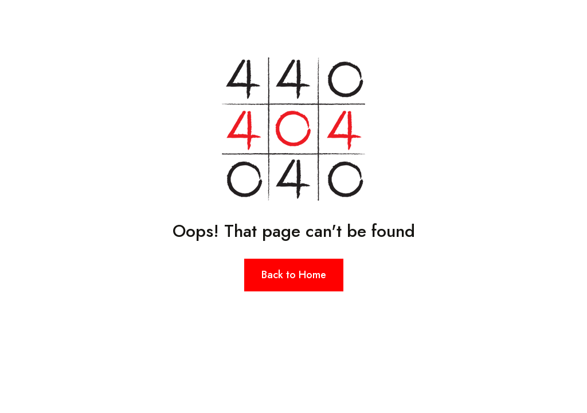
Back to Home (293, 274)
